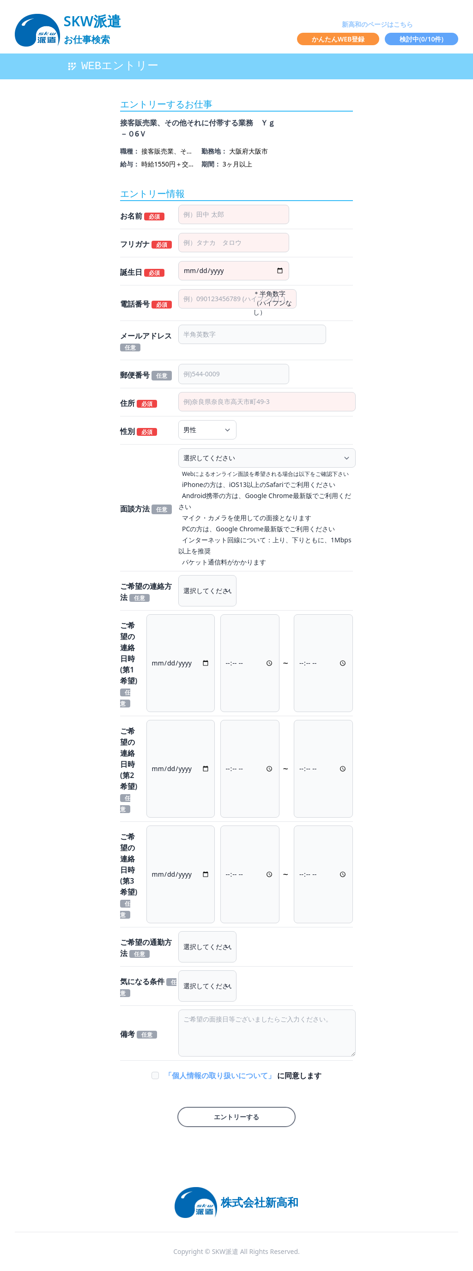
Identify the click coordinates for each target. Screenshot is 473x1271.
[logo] (68, 26)
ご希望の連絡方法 (146, 591)
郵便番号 (146, 375)
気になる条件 (148, 986)
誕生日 (142, 272)
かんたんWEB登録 (338, 39)
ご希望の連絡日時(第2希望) (128, 769)
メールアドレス (146, 341)
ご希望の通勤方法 (146, 947)
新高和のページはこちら (377, 24)
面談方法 (146, 509)
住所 (138, 403)
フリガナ (146, 244)
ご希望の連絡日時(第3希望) (128, 875)
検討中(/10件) (421, 39)
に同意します (242, 1075)
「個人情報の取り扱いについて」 (220, 1075)
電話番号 (146, 304)
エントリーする (236, 1116)
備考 (138, 1034)
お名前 (142, 216)
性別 (138, 431)
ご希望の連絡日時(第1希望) (128, 663)
